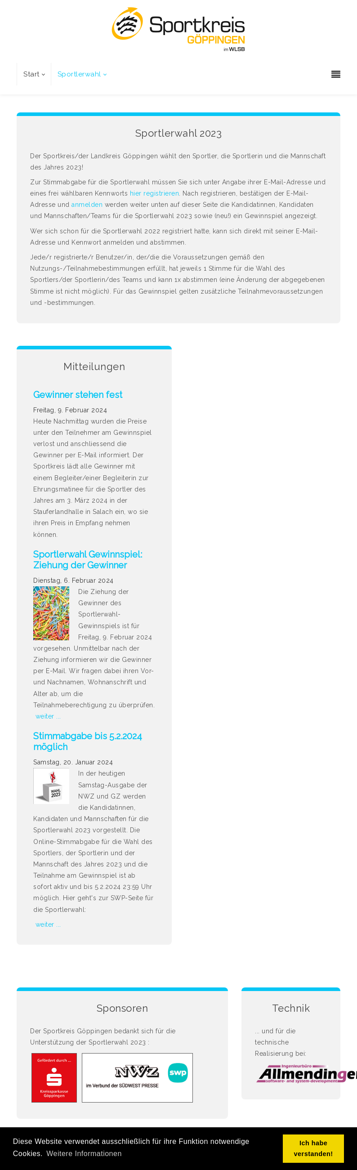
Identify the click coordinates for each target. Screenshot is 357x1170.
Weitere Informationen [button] (84, 1153)
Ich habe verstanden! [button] (313, 1148)
